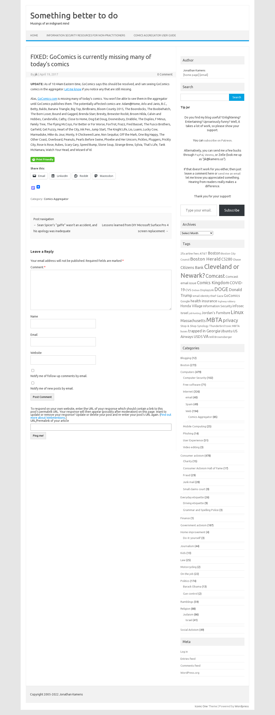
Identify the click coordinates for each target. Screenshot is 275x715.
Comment (38, 267)
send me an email (229, 173)
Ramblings (186, 601)
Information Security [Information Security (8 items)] (217, 306)
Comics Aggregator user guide (155, 35)
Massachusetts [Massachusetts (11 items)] (193, 320)
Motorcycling (188, 566)
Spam (189, 404)
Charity (187, 461)
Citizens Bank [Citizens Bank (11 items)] (191, 267)
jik (36, 74)
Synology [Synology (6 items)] (202, 325)
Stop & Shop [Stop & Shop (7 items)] (188, 326)
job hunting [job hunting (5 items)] (195, 313)
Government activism (193, 525)
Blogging (185, 357)
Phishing (188, 433)
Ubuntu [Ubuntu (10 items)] (226, 331)
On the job (187, 573)
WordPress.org (189, 672)
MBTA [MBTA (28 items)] (214, 320)
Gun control (190, 593)
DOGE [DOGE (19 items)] (221, 289)
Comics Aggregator (56, 198)
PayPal (199, 155)
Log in (184, 651)
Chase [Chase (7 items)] (237, 259)
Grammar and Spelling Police (201, 509)
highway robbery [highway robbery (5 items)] (226, 301)
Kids (183, 552)
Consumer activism (192, 455)
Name (34, 316)
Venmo (209, 155)
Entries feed (188, 658)
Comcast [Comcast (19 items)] (215, 276)
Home (34, 35)
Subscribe (231, 210)
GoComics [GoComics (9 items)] (232, 296)
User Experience (193, 440)
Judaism (188, 614)
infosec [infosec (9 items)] (238, 306)
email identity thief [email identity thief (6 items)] (204, 295)
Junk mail (188, 481)
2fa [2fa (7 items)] (182, 253)
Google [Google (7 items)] (185, 301)
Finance (185, 518)
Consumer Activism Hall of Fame (203, 468)
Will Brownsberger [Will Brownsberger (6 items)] (220, 336)
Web (188, 411)
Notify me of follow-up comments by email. (59, 376)
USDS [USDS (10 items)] (198, 336)
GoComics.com (47, 98)
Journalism (187, 546)
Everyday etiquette (192, 497)
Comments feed (190, 665)
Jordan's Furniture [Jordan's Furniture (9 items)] (216, 313)
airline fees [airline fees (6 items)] (192, 253)
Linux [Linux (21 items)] (237, 312)
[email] (204, 74)
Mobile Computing (194, 426)
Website (36, 352)
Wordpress (242, 706)
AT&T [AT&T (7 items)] (203, 253)
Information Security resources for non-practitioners (86, 35)
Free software (192, 384)
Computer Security (194, 377)
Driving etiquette (193, 503)
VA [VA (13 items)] (206, 336)
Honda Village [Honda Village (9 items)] (191, 306)
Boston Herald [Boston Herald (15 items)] (205, 258)
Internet (188, 391)
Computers (187, 371)
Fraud (186, 475)
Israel (189, 619)
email (189, 397)
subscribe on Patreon (218, 140)
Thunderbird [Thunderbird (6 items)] (217, 325)
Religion (185, 608)
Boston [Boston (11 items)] (214, 253)
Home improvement (192, 532)
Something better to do (74, 15)
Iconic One (201, 706)
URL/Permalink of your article (50, 420)
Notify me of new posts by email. (52, 388)
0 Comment (165, 74)
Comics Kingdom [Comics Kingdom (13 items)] (213, 282)
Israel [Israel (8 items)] (184, 313)
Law (182, 560)
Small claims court (194, 489)
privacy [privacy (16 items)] (230, 320)
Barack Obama (192, 586)
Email (34, 334)
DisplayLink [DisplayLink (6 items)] (207, 290)
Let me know (72, 89)
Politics (184, 580)
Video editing (191, 447)
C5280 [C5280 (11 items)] (226, 259)
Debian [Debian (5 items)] (196, 290)
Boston (184, 365)
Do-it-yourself (192, 537)
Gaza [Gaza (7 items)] (220, 296)
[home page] (191, 74)
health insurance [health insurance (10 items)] (204, 301)
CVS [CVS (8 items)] (188, 290)
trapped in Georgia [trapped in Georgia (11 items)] (204, 331)
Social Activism (189, 629)
